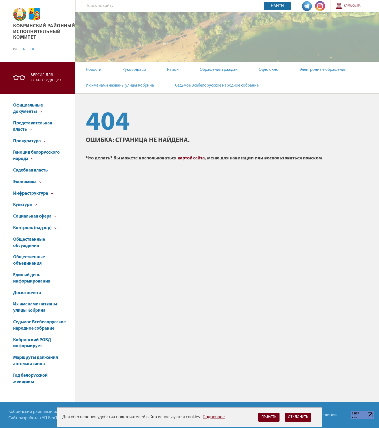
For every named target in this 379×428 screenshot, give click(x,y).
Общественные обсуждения (29, 242)
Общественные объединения (29, 260)
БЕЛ (31, 49)
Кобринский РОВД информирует (32, 343)
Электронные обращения (323, 70)
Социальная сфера (35, 216)
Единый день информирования (31, 278)
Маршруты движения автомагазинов (35, 360)
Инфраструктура (33, 193)
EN (23, 49)
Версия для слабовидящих (46, 77)
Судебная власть (30, 170)
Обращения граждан (219, 70)
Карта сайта (352, 5)
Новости (93, 70)
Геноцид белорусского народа (36, 155)
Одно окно (268, 70)
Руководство (134, 70)
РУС (15, 49)
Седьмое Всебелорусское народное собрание (217, 85)
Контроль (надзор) (35, 228)
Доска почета (27, 293)
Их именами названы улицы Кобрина (120, 85)
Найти (277, 6)
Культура (25, 205)
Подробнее (214, 417)
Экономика (27, 182)
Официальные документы (28, 108)
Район (173, 70)
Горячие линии (322, 415)
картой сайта (191, 158)
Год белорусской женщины (30, 378)
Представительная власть (32, 126)
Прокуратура (29, 141)
